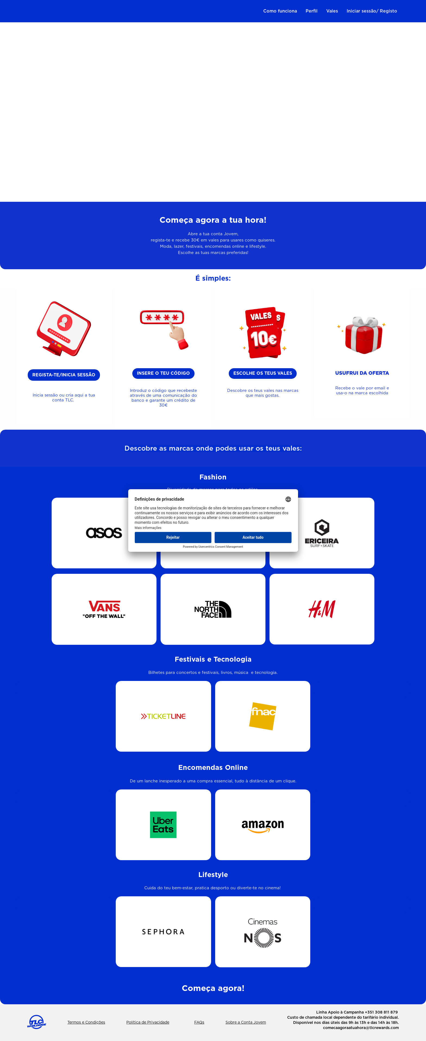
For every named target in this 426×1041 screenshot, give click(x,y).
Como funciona (280, 11)
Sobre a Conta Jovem (245, 1022)
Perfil (312, 11)
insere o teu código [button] (163, 373)
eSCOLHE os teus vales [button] (262, 373)
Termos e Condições (86, 1022)
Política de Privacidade (147, 1022)
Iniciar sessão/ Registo (372, 11)
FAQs (199, 1022)
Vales (332, 11)
